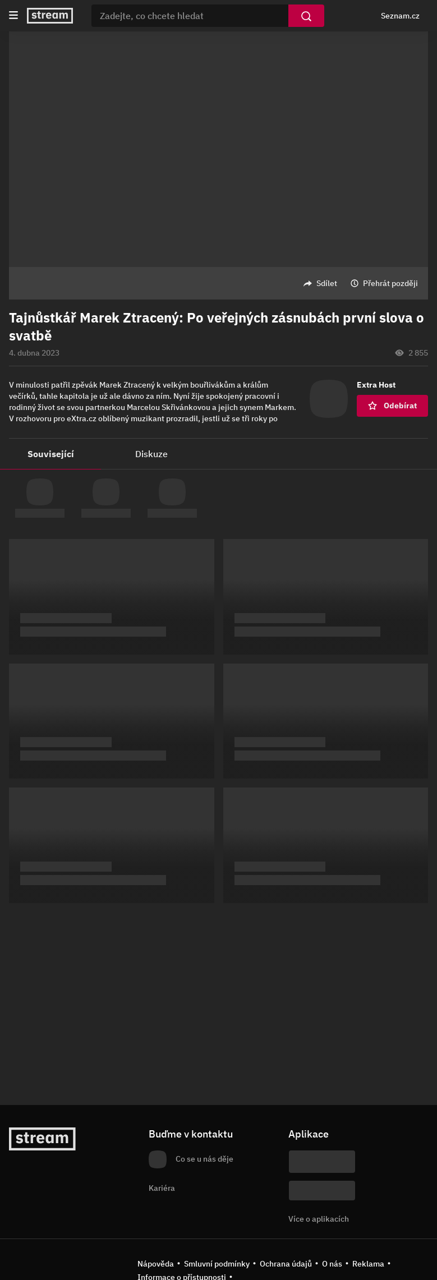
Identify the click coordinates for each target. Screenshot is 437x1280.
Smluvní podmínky (217, 1264)
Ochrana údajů (286, 1264)
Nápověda (155, 1264)
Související (50, 453)
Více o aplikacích (318, 1219)
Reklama (368, 1264)
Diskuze (151, 453)
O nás (332, 1264)
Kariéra (162, 1188)
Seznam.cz (400, 16)
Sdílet (326, 283)
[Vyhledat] (306, 15)
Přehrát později (390, 283)
